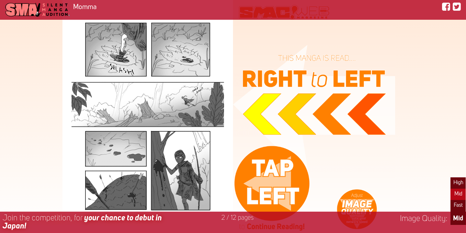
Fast (458, 205)
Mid (458, 194)
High (458, 182)
